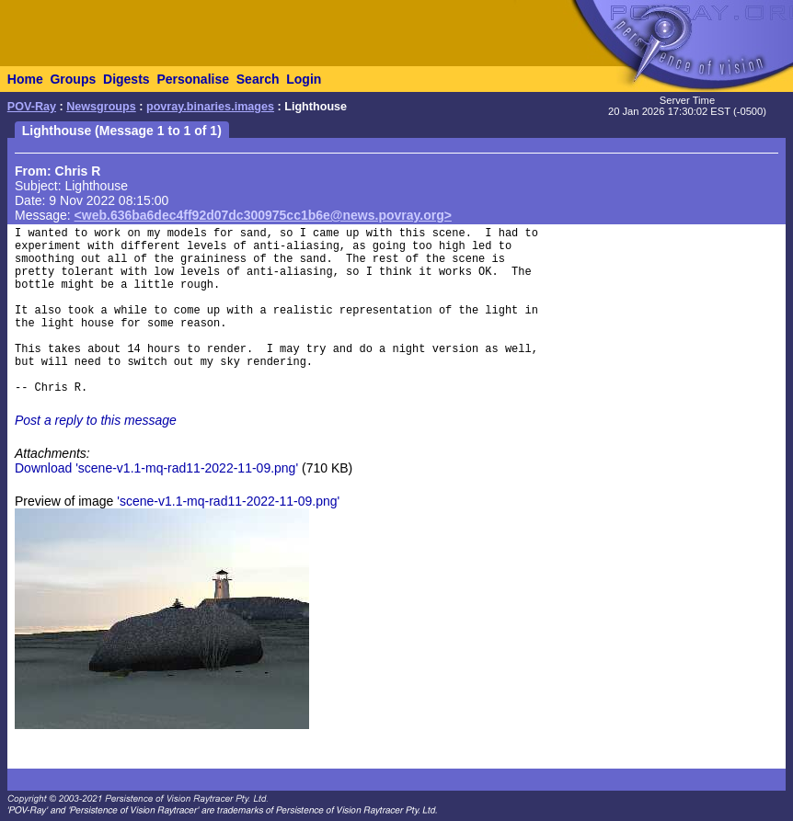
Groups (73, 79)
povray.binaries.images (210, 106)
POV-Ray (31, 106)
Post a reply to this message (96, 420)
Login (303, 79)
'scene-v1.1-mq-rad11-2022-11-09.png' (228, 501)
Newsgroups (101, 106)
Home (25, 79)
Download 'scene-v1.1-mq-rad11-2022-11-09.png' (156, 468)
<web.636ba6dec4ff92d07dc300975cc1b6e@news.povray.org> (263, 215)
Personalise (192, 79)
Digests (126, 79)
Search (258, 79)
